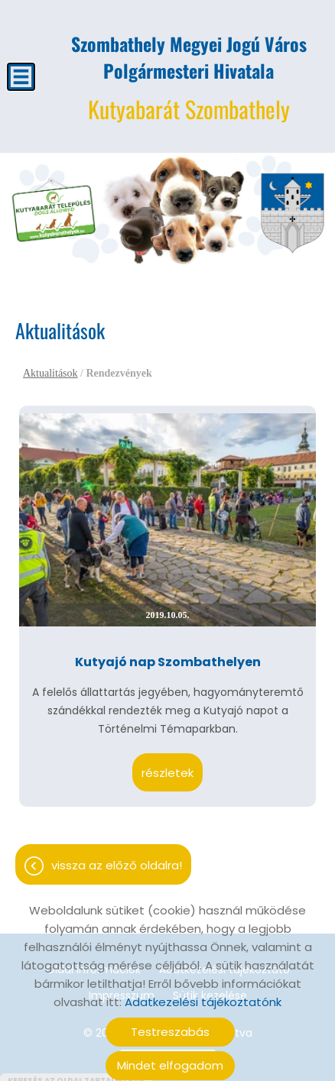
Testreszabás (170, 1024)
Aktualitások (50, 365)
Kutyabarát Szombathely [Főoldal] (188, 70)
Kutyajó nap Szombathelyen (168, 654)
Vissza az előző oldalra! (116, 858)
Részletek (167, 765)
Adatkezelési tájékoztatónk (203, 994)
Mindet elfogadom (170, 1058)
